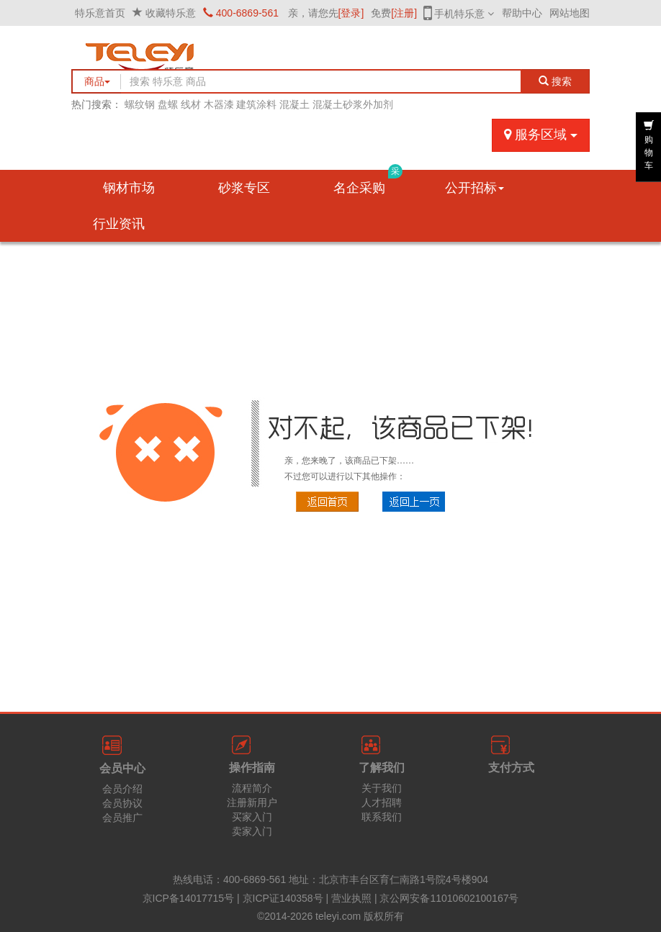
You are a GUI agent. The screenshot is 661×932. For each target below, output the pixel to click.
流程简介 (252, 788)
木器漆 (219, 104)
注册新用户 (252, 802)
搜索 (555, 81)
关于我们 (381, 788)
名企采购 (368, 182)
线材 (191, 104)
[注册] (404, 13)
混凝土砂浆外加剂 (352, 104)
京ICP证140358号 (283, 898)
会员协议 (122, 803)
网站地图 (569, 13)
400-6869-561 (241, 13)
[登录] (351, 13)
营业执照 (351, 898)
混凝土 (294, 104)
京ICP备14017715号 (189, 898)
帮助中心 (522, 13)
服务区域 (540, 134)
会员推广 (122, 817)
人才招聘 (381, 802)
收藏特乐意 (170, 13)
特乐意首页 (100, 13)
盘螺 (168, 104)
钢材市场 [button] (129, 188)
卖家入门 (252, 831)
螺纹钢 (140, 104)
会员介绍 (122, 789)
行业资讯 (119, 224)
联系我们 (381, 817)
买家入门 (252, 817)
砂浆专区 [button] (244, 188)
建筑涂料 (256, 104)
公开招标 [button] (474, 188)
